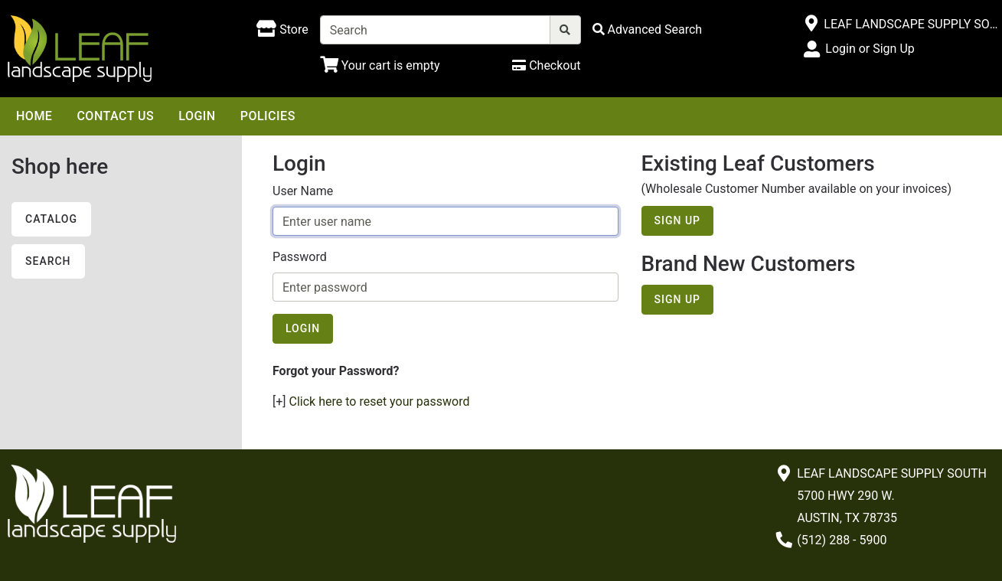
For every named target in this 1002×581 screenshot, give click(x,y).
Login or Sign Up (869, 48)
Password (300, 257)
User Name (303, 191)
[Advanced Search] (647, 29)
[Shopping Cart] (380, 65)
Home (34, 116)
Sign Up (677, 220)
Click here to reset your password (379, 401)
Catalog (51, 219)
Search (48, 261)
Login (196, 116)
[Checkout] (546, 65)
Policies (267, 116)
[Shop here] (282, 30)
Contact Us (115, 116)
